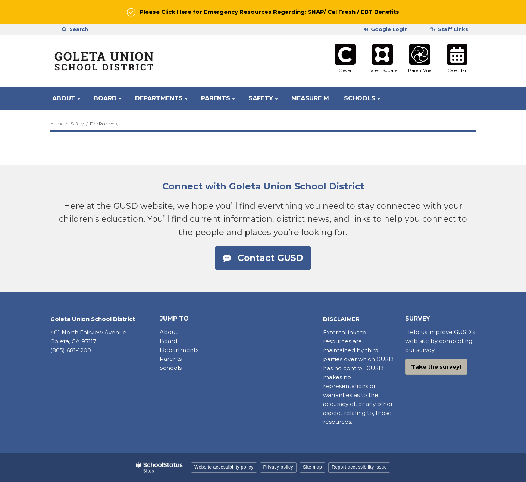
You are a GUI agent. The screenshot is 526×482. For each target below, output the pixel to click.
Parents (171, 358)
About (169, 331)
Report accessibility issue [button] (359, 467)
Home (56, 123)
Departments (179, 349)
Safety (77, 123)
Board (169, 340)
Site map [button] (312, 467)
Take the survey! (436, 366)
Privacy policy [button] (278, 467)
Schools (171, 367)
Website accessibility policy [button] (224, 467)
